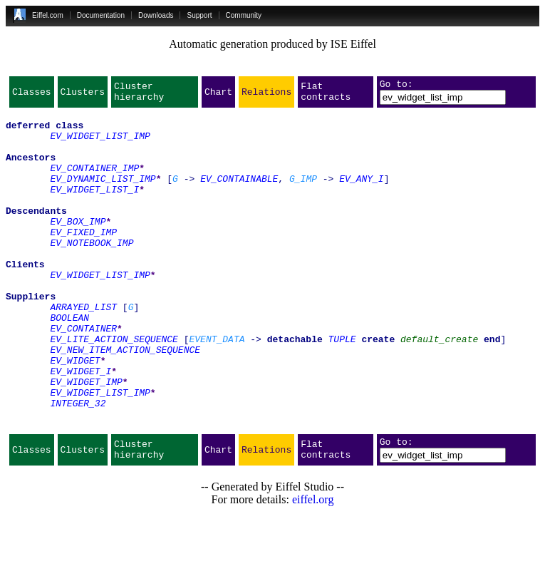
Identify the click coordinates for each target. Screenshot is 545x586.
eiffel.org (313, 568)
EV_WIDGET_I (80, 426)
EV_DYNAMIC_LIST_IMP (102, 195)
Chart (218, 95)
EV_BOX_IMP (77, 246)
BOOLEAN (69, 362)
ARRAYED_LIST (83, 349)
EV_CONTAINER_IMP (94, 182)
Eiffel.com (47, 15)
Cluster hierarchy (139, 95)
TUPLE (342, 387)
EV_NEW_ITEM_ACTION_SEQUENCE (125, 400)
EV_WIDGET (75, 413)
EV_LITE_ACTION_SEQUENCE (113, 387)
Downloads (155, 15)
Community (244, 15)
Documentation (101, 15)
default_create (439, 387)
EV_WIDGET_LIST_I (94, 208)
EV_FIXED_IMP (83, 259)
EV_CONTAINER (83, 375)
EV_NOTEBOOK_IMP (91, 272)
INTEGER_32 (77, 464)
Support (199, 15)
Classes (31, 95)
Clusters (83, 95)
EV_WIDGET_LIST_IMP (100, 144)
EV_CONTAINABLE (239, 195)
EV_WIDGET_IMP (86, 439)
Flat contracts (326, 95)
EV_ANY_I (361, 195)
